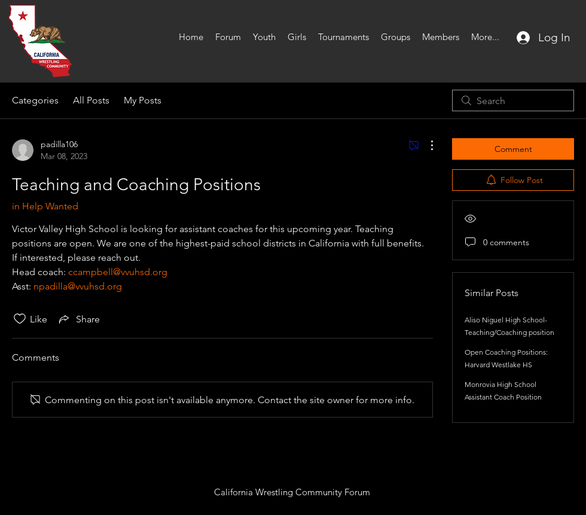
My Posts (142, 100)
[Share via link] (78, 319)
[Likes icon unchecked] (20, 319)
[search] (513, 100)
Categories (35, 100)
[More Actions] (426, 145)
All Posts (91, 100)
